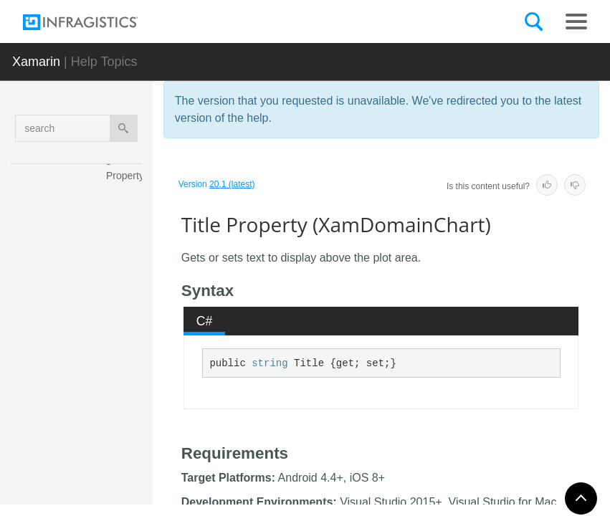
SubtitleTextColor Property (126, 203)
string (269, 363)
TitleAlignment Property (126, 404)
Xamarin (36, 61)
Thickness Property (126, 311)
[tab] (204, 321)
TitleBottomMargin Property (127, 458)
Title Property (127, 358)
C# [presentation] (204, 321)
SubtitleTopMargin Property (128, 257)
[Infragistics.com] (94, 22)
